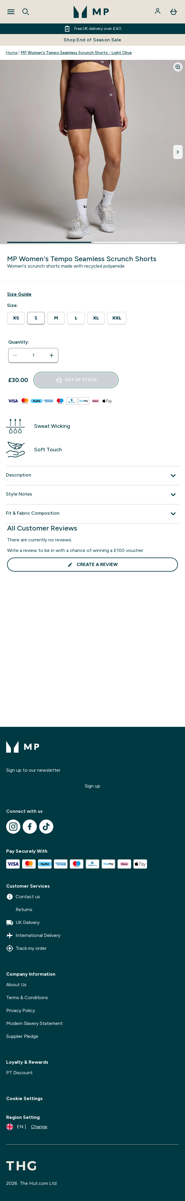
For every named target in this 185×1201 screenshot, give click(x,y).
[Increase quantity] (51, 355)
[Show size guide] (19, 294)
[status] (33, 355)
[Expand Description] (92, 475)
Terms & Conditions (27, 997)
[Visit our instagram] (13, 827)
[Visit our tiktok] (46, 827)
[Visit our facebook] (30, 827)
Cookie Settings (24, 1098)
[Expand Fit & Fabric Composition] (92, 513)
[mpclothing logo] (91, 11)
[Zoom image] (178, 67)
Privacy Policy (20, 1010)
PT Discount (19, 1072)
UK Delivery (22, 922)
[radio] (16, 318)
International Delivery (33, 935)
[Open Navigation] (11, 11)
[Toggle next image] (178, 152)
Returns (19, 909)
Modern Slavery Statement (34, 1023)
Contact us (23, 896)
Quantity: (18, 342)
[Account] (158, 12)
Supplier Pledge (22, 1036)
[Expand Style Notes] (92, 494)
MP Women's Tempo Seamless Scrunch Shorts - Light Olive (76, 52)
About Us (16, 984)
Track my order (26, 948)
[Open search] (26, 12)
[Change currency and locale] (26, 1126)
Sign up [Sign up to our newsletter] (92, 786)
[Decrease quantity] (15, 355)
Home (11, 52)
